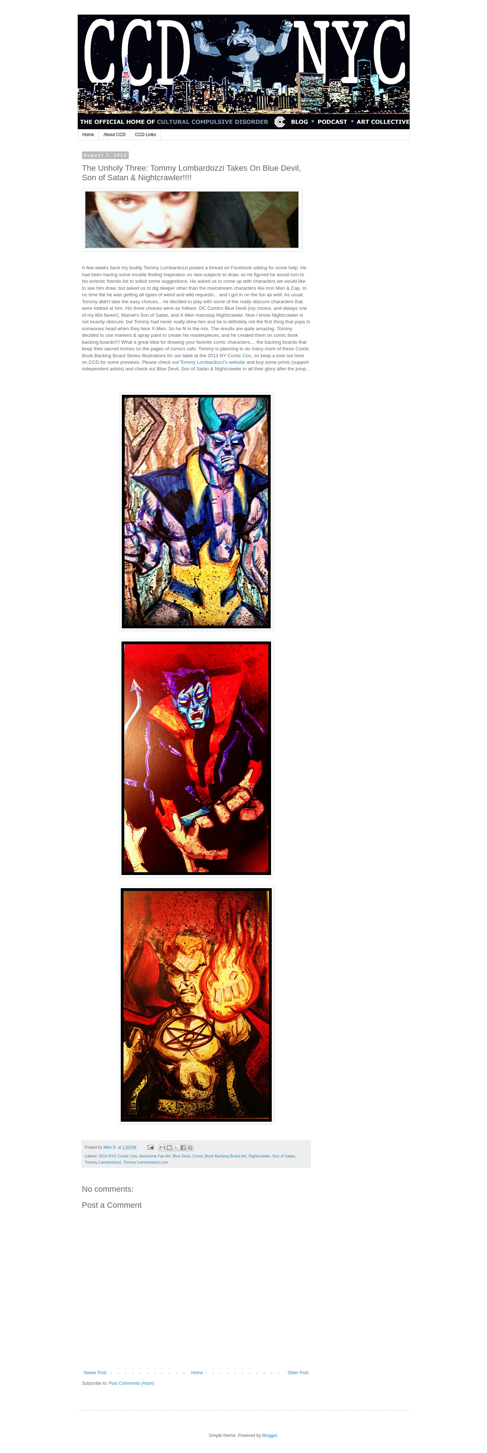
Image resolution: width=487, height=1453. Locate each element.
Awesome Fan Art (154, 1156)
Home (88, 134)
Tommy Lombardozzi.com (145, 1162)
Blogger (269, 1435)
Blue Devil (181, 1156)
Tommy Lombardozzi (103, 1162)
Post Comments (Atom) (131, 1383)
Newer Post (95, 1372)
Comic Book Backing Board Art (220, 1156)
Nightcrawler (259, 1156)
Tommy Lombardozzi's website (212, 362)
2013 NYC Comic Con (117, 1156)
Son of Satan (284, 1156)
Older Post (298, 1372)
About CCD (115, 134)
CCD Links (145, 134)
